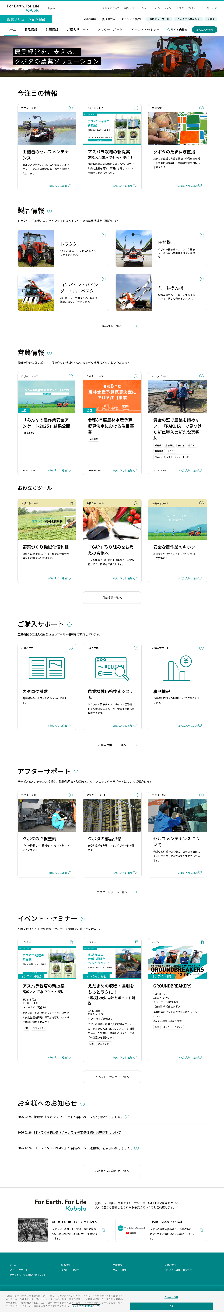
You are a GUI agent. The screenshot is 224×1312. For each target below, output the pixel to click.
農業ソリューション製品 (26, 19)
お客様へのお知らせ (48, 1103)
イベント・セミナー (48, 918)
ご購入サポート (42, 624)
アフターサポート (45, 771)
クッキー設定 (171, 1297)
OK (171, 1306)
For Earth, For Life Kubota (23, 8)
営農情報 (32, 352)
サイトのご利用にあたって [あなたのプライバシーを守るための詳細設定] (85, 1306)
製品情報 (32, 210)
